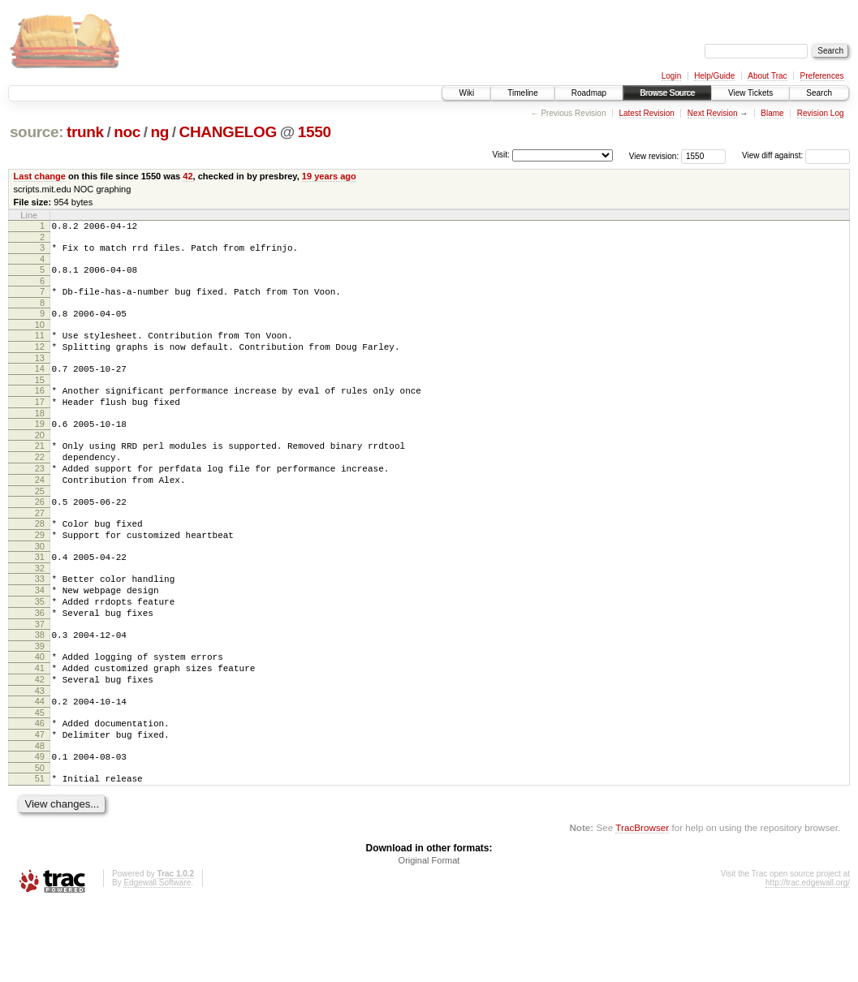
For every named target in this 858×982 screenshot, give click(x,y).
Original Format (429, 938)
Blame (772, 113)
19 (40, 448)
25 (40, 527)
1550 (314, 131)
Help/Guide (714, 75)
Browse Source (667, 92)
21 (40, 472)
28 (40, 562)
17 (40, 424)
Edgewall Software (157, 960)
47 (40, 805)
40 (40, 715)
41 (40, 729)
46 (40, 791)
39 (40, 704)
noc (127, 131)
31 (40, 600)
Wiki (466, 92)
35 (40, 652)
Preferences (822, 75)
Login (671, 75)
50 (40, 843)
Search (819, 92)
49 (40, 829)
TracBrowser (642, 905)
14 (40, 385)
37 (40, 680)
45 (40, 781)
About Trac (767, 75)
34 (40, 639)
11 (40, 347)
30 (40, 590)
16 (40, 410)
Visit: (501, 154)
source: (36, 131)
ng (159, 131)
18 (40, 437)
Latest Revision (646, 113)
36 (40, 666)
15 (40, 399)
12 (40, 361)
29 (40, 576)
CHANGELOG (228, 131)
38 (40, 691)
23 (40, 500)
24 (40, 514)
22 (40, 486)
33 (40, 625)
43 (40, 756)
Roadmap (588, 92)
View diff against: (796, 155)
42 (187, 176)
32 (40, 614)
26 (40, 538)
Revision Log (820, 113)
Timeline (522, 92)
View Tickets (750, 92)
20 (40, 462)
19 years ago (329, 176)
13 (40, 375)
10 (40, 337)
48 (40, 819)
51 (40, 854)
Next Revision (713, 113)
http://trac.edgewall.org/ (807, 960)
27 (40, 552)
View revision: (654, 155)
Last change (40, 176)
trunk (85, 131)
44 (40, 767)
